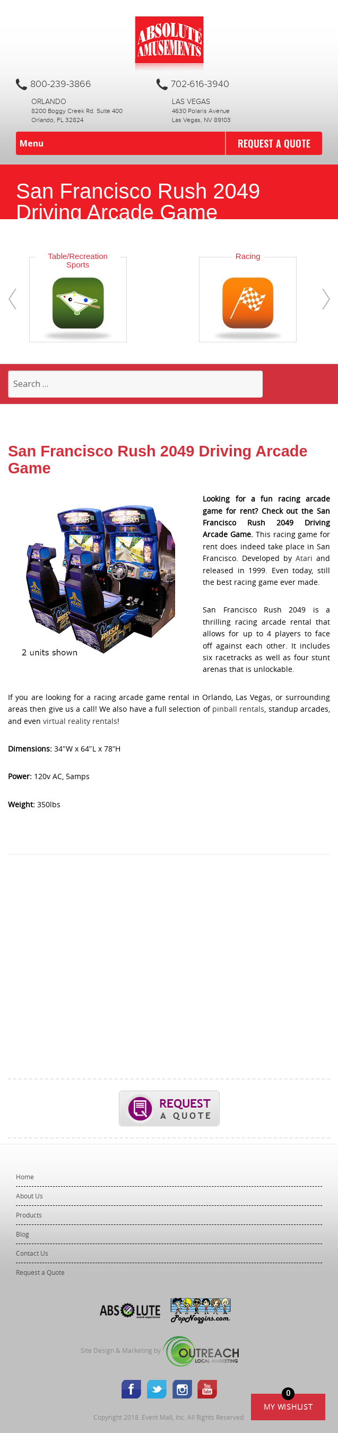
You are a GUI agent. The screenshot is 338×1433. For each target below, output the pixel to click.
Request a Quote (274, 143)
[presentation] (12, 299)
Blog (22, 1234)
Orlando (48, 102)
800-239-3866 (60, 84)
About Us (29, 1196)
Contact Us (32, 1253)
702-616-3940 (200, 84)
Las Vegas (191, 102)
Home (25, 1176)
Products (29, 1215)
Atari (304, 558)
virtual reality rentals (80, 721)
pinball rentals (238, 709)
